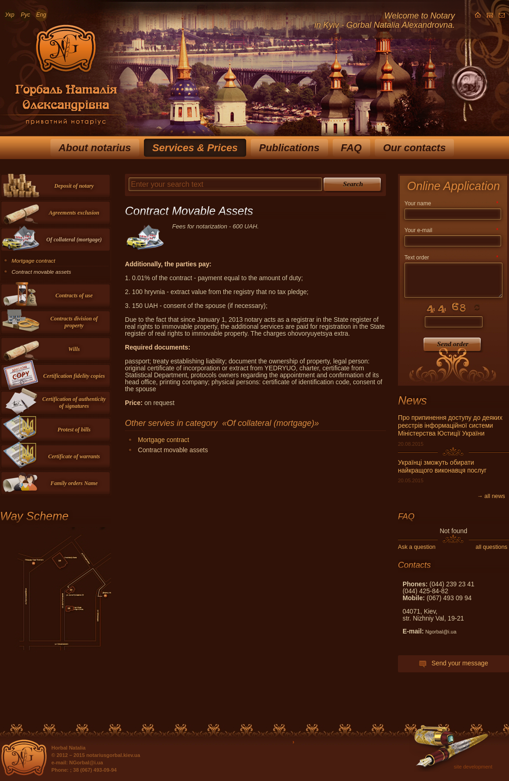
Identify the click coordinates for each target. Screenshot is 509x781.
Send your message (453, 663)
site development (473, 766)
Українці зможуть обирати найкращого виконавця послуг (442, 466)
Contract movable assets (41, 272)
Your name (451, 203)
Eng (41, 15)
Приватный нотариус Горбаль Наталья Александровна (61, 78)
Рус (25, 15)
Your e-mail (451, 230)
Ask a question (416, 547)
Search (353, 184)
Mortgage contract (163, 440)
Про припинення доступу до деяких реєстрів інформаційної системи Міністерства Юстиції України (450, 425)
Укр (9, 15)
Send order (453, 344)
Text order (451, 257)
